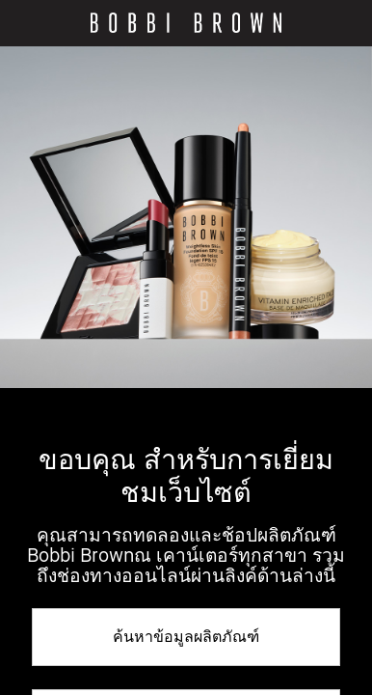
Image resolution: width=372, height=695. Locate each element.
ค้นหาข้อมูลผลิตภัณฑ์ (186, 636)
